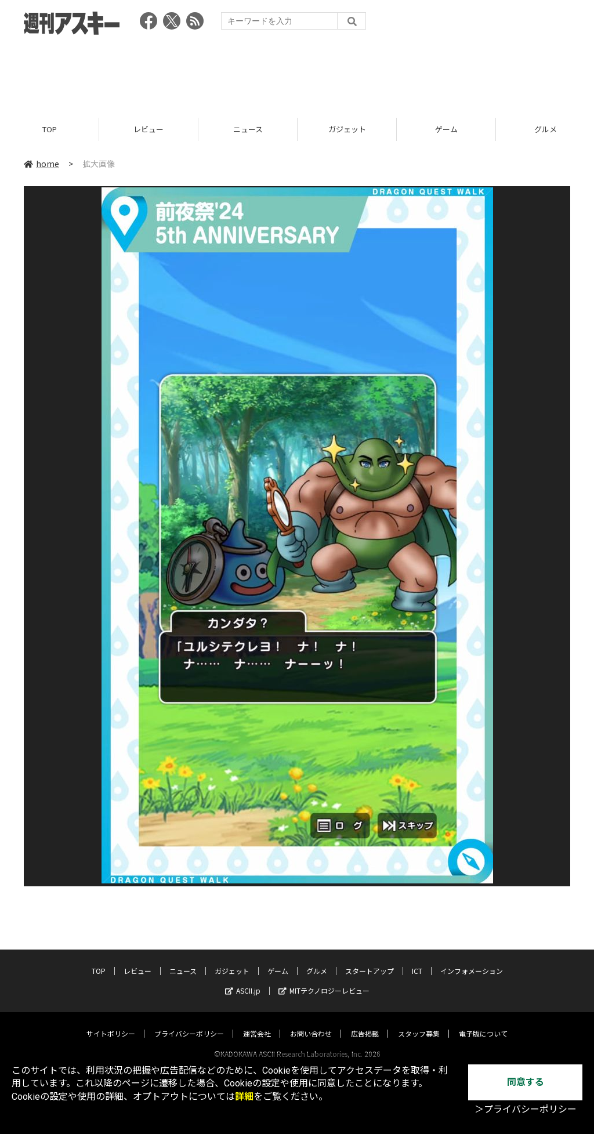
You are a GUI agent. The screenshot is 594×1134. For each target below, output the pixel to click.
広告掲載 (365, 1022)
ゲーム (446, 129)
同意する (525, 1082)
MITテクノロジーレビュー (324, 979)
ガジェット (347, 129)
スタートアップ (369, 960)
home (41, 163)
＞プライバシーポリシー (526, 1109)
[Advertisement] (297, 72)
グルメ (316, 960)
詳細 (244, 1096)
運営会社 (257, 1022)
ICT (417, 960)
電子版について (483, 1022)
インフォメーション (471, 960)
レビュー (148, 129)
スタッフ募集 (419, 1022)
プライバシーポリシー (189, 1022)
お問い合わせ (311, 1022)
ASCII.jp (242, 979)
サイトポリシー (110, 1022)
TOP (49, 129)
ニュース (248, 129)
